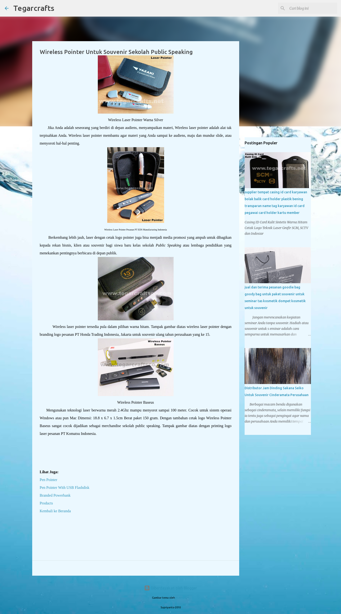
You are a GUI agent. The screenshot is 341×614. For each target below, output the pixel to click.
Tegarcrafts (33, 8)
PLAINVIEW (182, 597)
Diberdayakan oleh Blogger (170, 588)
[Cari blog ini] (312, 8)
